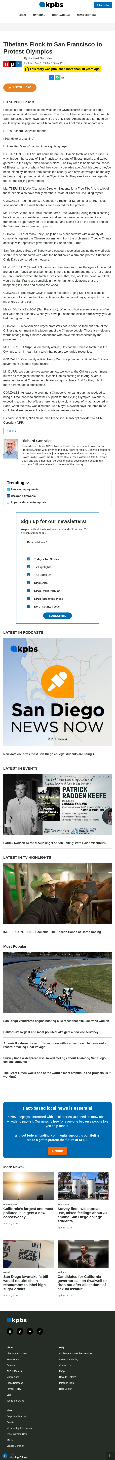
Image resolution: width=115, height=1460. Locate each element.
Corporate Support (16, 1416)
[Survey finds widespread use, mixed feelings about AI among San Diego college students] (83, 1186)
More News (14, 1167)
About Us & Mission (17, 1353)
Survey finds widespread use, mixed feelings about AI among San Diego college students (54, 1060)
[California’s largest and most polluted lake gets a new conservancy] (28, 1186)
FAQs (62, 1371)
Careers (11, 1365)
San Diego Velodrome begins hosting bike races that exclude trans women (56, 1021)
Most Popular (16, 946)
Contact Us (65, 1365)
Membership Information (19, 1428)
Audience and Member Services (75, 1353)
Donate (57, 1151)
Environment (10, 1204)
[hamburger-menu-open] (6, 5)
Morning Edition (18, 1457)
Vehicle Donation (15, 1446)
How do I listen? (67, 1377)
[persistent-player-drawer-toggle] (110, 1456)
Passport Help (66, 1383)
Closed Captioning (68, 1359)
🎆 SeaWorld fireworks (21, 496)
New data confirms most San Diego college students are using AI (49, 754)
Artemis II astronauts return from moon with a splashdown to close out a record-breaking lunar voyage (54, 1045)
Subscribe (57, 615)
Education (63, 1204)
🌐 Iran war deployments (23, 489)
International (61, 15)
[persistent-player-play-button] (5, 1456)
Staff (9, 1394)
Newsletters (13, 1359)
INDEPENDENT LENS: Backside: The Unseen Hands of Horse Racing (52, 932)
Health (6, 1272)
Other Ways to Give (17, 1434)
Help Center (65, 1389)
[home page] (51, 5)
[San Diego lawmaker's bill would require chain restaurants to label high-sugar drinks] (28, 1254)
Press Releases (15, 1383)
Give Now (103, 5)
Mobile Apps (13, 1377)
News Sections (86, 15)
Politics (62, 1272)
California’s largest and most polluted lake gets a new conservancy (51, 1032)
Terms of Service (15, 1400)
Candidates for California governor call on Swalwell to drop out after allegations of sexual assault (82, 1283)
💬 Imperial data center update (26, 502)
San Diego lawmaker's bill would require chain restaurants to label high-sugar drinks (25, 1283)
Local (22, 15)
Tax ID (10, 1440)
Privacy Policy (14, 1389)
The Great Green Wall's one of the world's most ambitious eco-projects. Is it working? (57, 1074)
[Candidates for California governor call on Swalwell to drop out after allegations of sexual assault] (83, 1254)
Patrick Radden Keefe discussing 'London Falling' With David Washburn (54, 843)
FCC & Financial (15, 1371)
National (39, 15)
